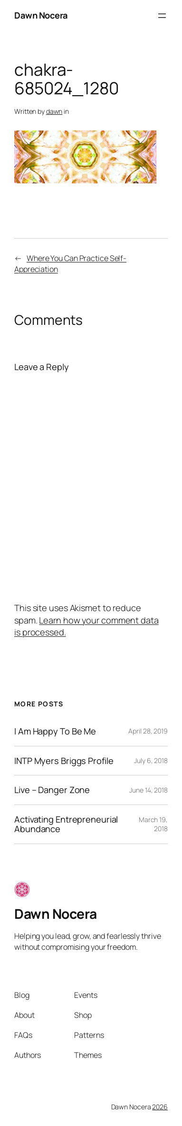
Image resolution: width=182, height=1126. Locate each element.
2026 (160, 1106)
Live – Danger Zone (52, 790)
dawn (54, 111)
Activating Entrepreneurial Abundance (66, 824)
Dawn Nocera (41, 15)
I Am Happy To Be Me (55, 731)
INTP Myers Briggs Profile (64, 761)
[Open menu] (162, 15)
